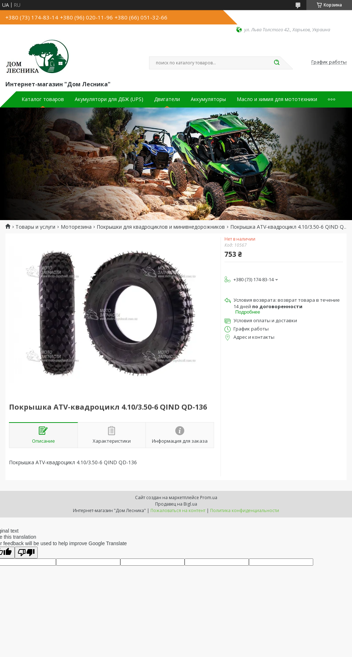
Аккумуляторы (208, 99)
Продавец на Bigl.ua (176, 504)
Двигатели (167, 99)
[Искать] (276, 62)
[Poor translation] (26, 552)
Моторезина (76, 227)
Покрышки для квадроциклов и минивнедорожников (161, 227)
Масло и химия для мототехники (277, 99)
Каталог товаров (43, 99)
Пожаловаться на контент (177, 510)
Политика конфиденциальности (244, 510)
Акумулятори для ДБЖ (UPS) (109, 99)
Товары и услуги (35, 227)
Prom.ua (208, 497)
